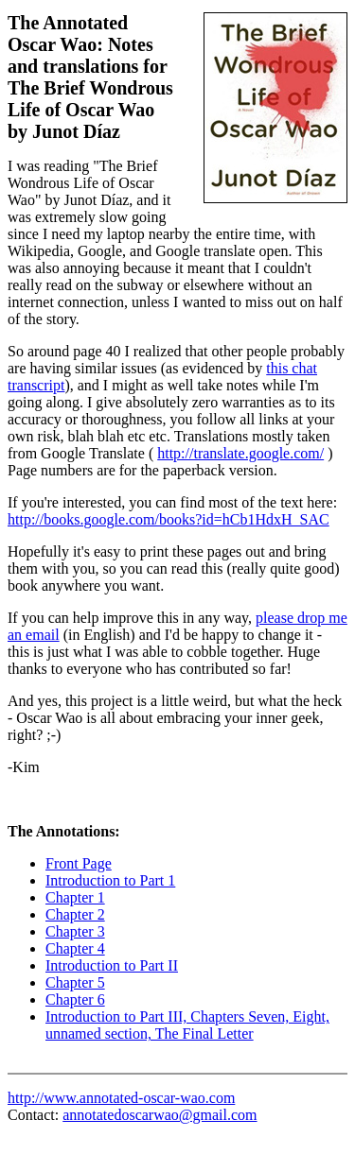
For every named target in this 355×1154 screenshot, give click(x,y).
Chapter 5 (75, 982)
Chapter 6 (75, 999)
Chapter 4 (75, 948)
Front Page (78, 863)
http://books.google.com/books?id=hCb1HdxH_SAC (168, 519)
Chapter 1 (75, 897)
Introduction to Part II (111, 965)
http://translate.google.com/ (240, 453)
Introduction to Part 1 (110, 880)
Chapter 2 (75, 914)
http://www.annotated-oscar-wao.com (121, 1098)
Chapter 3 (75, 931)
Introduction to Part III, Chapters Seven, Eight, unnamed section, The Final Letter (187, 1025)
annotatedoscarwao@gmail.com (159, 1115)
